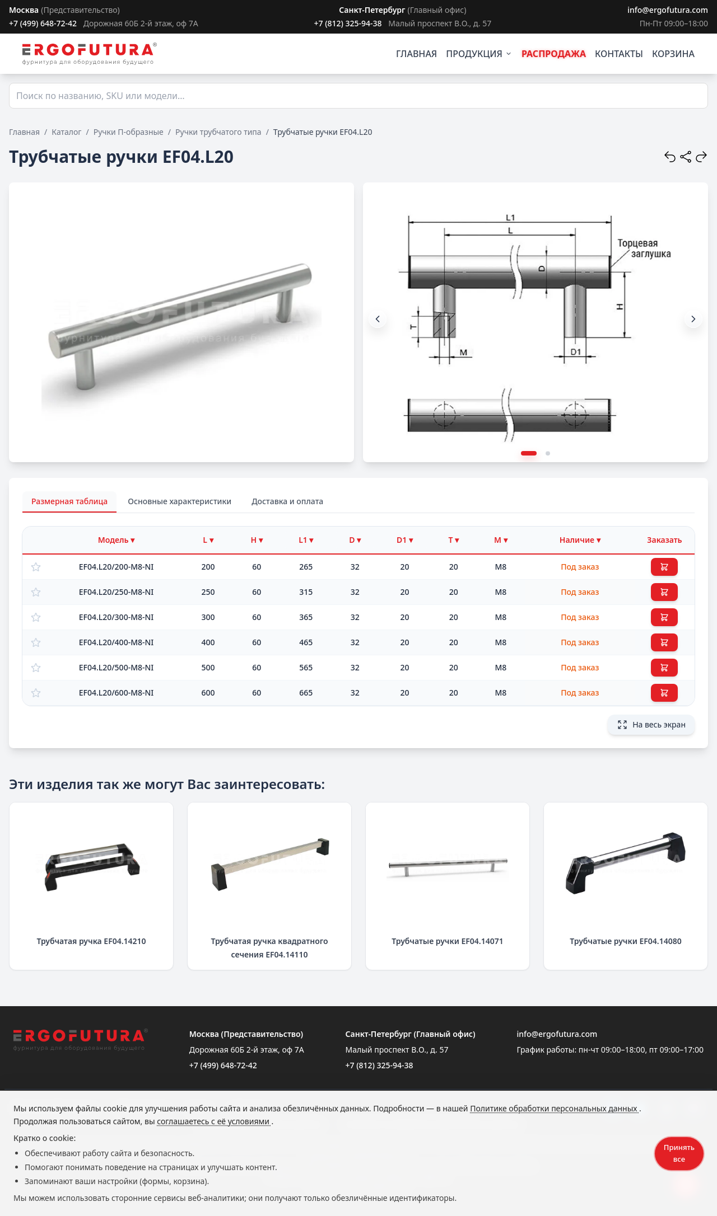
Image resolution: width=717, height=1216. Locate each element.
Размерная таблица (69, 501)
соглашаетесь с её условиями (214, 1121)
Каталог (66, 131)
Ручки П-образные (129, 131)
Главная (24, 131)
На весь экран (651, 724)
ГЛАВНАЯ (416, 54)
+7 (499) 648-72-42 (43, 23)
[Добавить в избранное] (36, 567)
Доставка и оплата (287, 501)
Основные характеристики (179, 501)
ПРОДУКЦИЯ (479, 54)
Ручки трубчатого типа (218, 131)
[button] (693, 319)
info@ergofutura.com (667, 9)
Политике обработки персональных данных (554, 1108)
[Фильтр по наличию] (580, 540)
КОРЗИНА (673, 54)
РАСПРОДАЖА (554, 54)
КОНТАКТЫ (619, 54)
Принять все (679, 1153)
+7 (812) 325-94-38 (347, 23)
